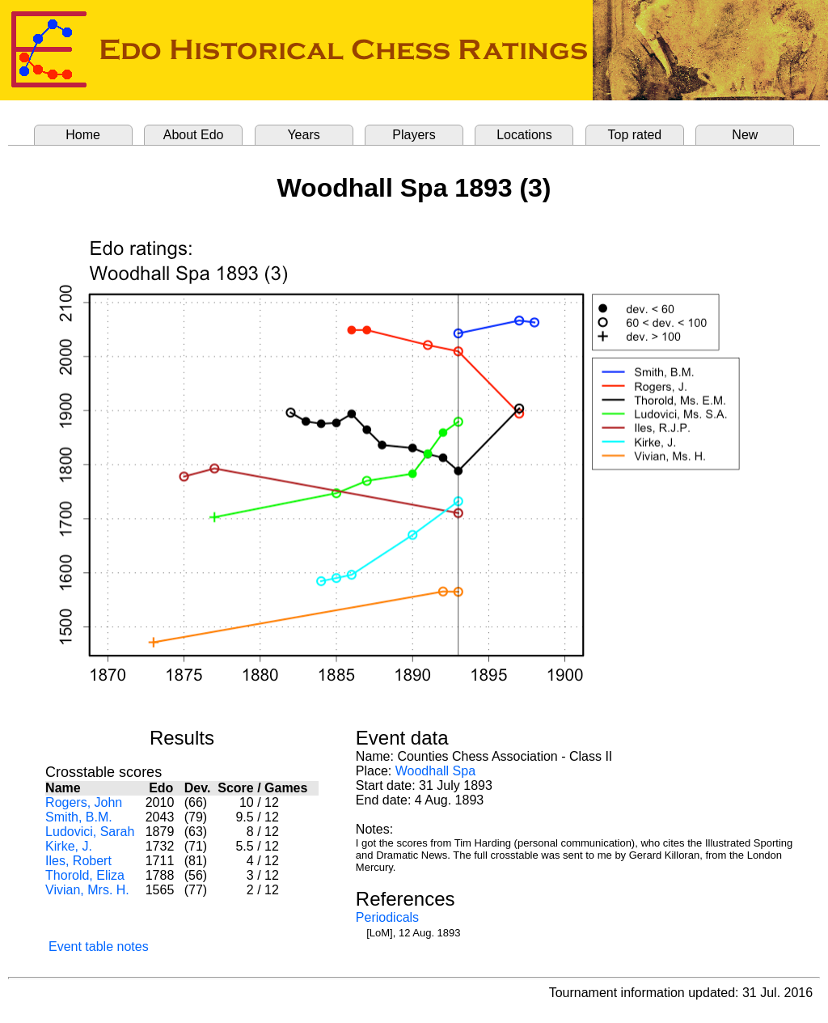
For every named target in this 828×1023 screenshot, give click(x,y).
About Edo (193, 135)
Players (413, 135)
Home (82, 135)
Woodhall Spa (435, 771)
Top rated (635, 135)
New (745, 135)
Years (303, 135)
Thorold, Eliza (85, 875)
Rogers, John (83, 802)
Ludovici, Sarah (89, 831)
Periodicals (387, 917)
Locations (524, 135)
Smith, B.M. (78, 817)
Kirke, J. (68, 846)
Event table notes (99, 946)
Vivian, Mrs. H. (87, 890)
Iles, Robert (78, 861)
